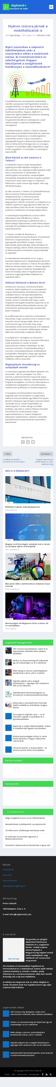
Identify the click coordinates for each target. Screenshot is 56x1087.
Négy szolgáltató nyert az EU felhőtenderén (25, 828)
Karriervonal (22, 1084)
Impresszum (8, 879)
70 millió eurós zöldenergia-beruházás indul (24, 840)
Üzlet (48, 35)
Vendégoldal (34, 1084)
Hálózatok (41, 35)
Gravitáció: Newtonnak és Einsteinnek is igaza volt (27, 855)
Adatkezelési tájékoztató (14, 896)
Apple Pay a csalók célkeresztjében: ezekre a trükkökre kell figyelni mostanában (32, 727)
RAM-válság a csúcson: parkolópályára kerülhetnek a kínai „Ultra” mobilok (30, 672)
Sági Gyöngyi (14, 35)
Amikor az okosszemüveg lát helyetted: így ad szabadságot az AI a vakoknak (30, 661)
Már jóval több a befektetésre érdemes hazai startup (27, 585)
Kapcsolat (7, 885)
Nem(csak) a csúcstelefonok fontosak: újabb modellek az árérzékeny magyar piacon (30, 705)
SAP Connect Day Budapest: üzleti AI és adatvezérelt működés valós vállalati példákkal (30, 651)
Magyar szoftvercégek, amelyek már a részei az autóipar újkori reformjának (27, 545)
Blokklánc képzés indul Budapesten (22, 507)
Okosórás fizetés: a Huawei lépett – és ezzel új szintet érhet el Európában (30, 749)
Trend (6, 1084)
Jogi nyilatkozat (10, 890)
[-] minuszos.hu (16, 822)
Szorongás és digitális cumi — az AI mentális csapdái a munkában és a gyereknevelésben (29, 716)
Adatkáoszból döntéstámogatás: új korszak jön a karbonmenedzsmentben (30, 693)
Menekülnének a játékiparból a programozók (25, 834)
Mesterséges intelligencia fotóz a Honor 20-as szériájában (27, 624)
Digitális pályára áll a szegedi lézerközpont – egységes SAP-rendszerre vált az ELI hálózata (31, 683)
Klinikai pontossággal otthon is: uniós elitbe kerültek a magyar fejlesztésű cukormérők (30, 738)
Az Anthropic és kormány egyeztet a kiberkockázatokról (21, 847)
